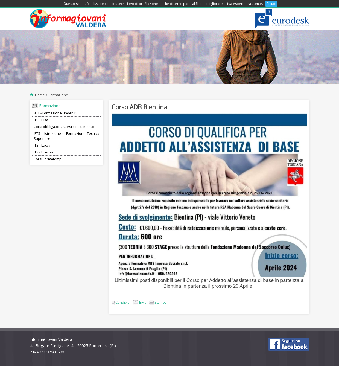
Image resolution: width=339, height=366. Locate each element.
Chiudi (271, 3)
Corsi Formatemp (48, 158)
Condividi (121, 302)
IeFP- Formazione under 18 (55, 113)
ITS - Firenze (44, 152)
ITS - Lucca (42, 145)
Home (40, 94)
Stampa (158, 302)
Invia (140, 302)
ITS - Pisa (41, 119)
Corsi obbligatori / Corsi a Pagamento (64, 126)
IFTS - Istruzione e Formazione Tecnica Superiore (66, 136)
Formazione (58, 94)
